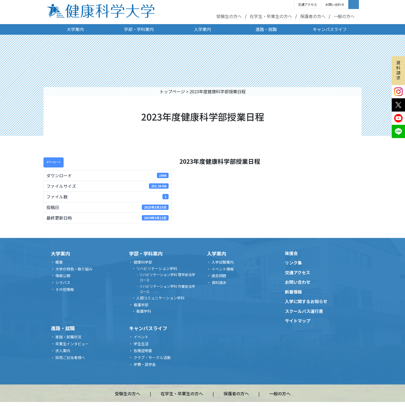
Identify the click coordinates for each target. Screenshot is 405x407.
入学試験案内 (223, 262)
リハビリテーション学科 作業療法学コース (167, 289)
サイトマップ (297, 320)
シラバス (62, 282)
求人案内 (62, 350)
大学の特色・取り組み (74, 269)
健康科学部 (143, 262)
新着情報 (293, 292)
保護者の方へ (312, 16)
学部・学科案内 (139, 29)
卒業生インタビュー (72, 343)
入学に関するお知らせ (306, 301)
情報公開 (62, 275)
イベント (141, 336)
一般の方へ (344, 16)
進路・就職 (266, 29)
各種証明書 (143, 350)
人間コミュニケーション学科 (160, 297)
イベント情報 (223, 269)
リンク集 (293, 262)
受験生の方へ (229, 16)
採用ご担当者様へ (70, 357)
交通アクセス (307, 4)
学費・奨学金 (145, 364)
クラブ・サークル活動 (152, 357)
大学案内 (75, 29)
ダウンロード (53, 162)
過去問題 (219, 275)
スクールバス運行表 (304, 311)
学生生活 (141, 343)
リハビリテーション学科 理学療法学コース (167, 277)
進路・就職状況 (68, 336)
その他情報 (64, 289)
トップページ (172, 91)
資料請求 (398, 70)
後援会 (291, 253)
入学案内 (202, 29)
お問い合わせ (334, 4)
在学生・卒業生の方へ (271, 16)
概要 (59, 262)
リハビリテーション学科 (156, 268)
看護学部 (141, 304)
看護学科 (143, 311)
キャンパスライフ (330, 29)
